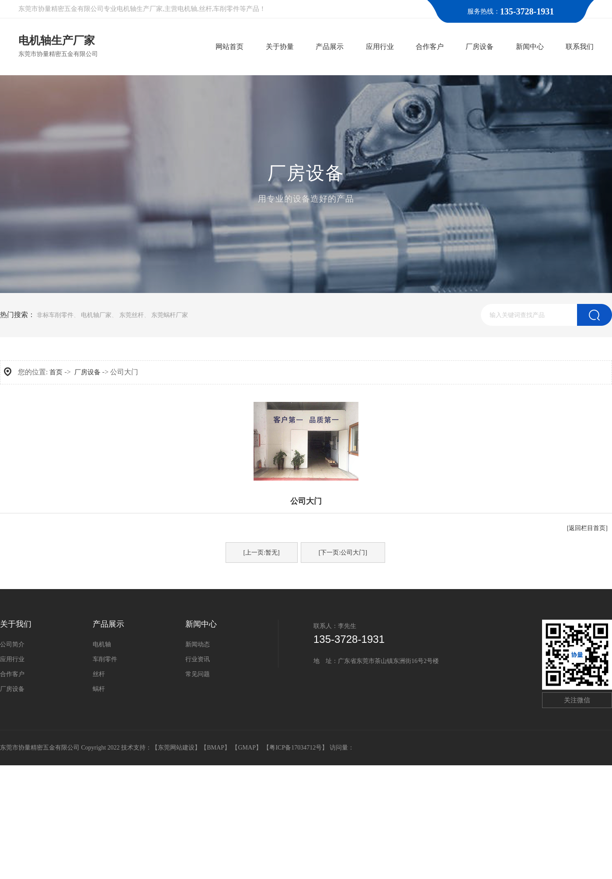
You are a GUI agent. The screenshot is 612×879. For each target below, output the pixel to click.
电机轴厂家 (96, 315)
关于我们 (15, 624)
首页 (56, 372)
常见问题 (197, 674)
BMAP (215, 747)
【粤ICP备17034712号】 (296, 747)
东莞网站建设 (176, 747)
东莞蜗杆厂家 (169, 315)
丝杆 (99, 674)
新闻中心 (201, 624)
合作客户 (12, 674)
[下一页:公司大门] (343, 552)
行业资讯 (197, 659)
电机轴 (102, 644)
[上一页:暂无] (261, 552)
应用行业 (12, 659)
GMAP (246, 747)
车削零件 (105, 659)
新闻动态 (197, 644)
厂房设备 (87, 372)
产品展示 (108, 624)
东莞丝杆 (131, 315)
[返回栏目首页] (587, 528)
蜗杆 (99, 689)
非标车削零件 (55, 315)
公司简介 (12, 644)
